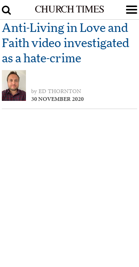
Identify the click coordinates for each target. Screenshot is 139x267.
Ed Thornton (60, 91)
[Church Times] (69, 11)
